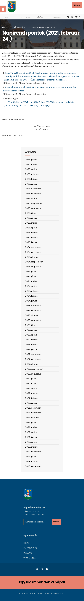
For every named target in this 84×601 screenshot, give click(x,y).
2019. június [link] (31, 456)
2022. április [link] (31, 388)
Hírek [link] (6, 17)
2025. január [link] (31, 242)
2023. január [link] (31, 349)
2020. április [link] (31, 442)
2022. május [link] (31, 383)
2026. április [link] (31, 169)
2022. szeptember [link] (34, 369)
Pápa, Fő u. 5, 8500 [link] (31, 511)
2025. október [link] (32, 198)
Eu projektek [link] (26, 17)
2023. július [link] (30, 325)
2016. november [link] (33, 466)
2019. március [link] (32, 461)
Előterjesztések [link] (19, 27)
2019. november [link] (33, 451)
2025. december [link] (33, 188)
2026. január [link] (31, 184)
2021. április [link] (31, 432)
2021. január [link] (31, 437)
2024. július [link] (30, 271)
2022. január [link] (31, 403)
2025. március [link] (32, 232)
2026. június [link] (31, 159)
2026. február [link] (31, 179)
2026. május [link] (31, 164)
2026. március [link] (32, 174)
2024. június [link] (31, 276)
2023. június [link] (31, 330)
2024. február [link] (31, 296)
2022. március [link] (32, 393)
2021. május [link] (31, 427)
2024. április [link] (31, 286)
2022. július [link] (30, 378)
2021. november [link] (33, 412)
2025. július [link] (30, 213)
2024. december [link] (33, 247)
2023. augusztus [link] (33, 320)
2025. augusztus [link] (33, 208)
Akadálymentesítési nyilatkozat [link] (30, 594)
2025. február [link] (31, 237)
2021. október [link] (32, 417)
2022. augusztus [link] (33, 373)
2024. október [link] (32, 257)
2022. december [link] (33, 354)
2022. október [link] (32, 364)
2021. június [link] (31, 422)
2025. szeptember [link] (34, 203)
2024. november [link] (33, 252)
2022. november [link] (33, 359)
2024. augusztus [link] (33, 266)
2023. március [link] (32, 339)
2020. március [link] (32, 446)
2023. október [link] (32, 315)
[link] (3, 9)
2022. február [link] (31, 398)
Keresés (56, 522)
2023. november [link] (33, 310)
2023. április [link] (31, 334)
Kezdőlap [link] (5, 27)
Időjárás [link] (40, 17)
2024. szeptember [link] (34, 261)
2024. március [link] (32, 291)
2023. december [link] (33, 305)
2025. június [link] (31, 218)
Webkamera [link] (57, 17)
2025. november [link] (33, 193)
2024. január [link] (31, 300)
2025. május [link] (31, 222)
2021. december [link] (33, 407)
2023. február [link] (31, 344)
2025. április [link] (31, 227)
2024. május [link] (31, 281)
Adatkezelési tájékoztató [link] (54, 594)
